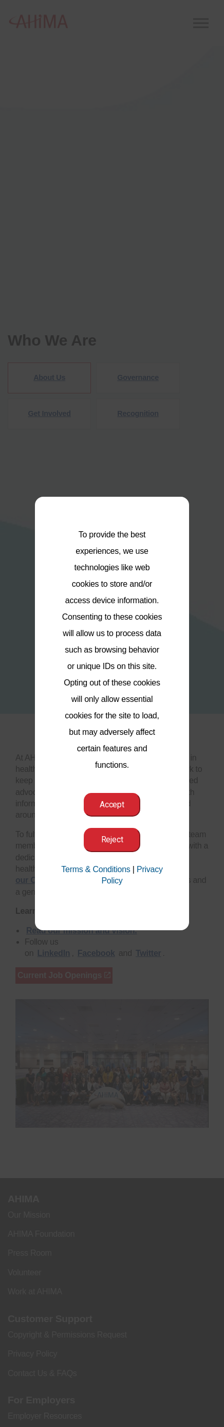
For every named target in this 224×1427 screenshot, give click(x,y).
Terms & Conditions (95, 869)
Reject (112, 839)
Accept (112, 804)
